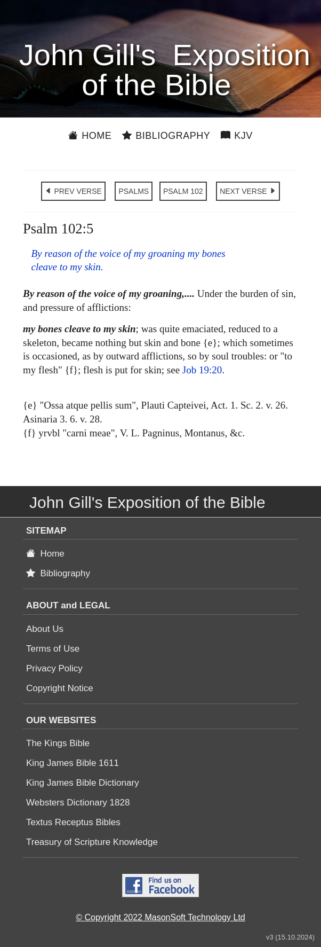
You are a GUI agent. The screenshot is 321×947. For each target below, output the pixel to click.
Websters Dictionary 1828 (78, 802)
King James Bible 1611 (72, 763)
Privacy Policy (54, 668)
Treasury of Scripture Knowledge (92, 842)
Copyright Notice (59, 688)
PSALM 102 (183, 191)
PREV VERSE (73, 191)
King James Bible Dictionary (82, 783)
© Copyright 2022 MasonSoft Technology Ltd (160, 917)
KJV (237, 135)
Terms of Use (52, 649)
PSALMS (133, 191)
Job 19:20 (202, 369)
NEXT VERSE (248, 191)
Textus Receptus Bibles (73, 822)
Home (89, 135)
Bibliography (166, 135)
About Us (44, 629)
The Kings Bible (58, 743)
